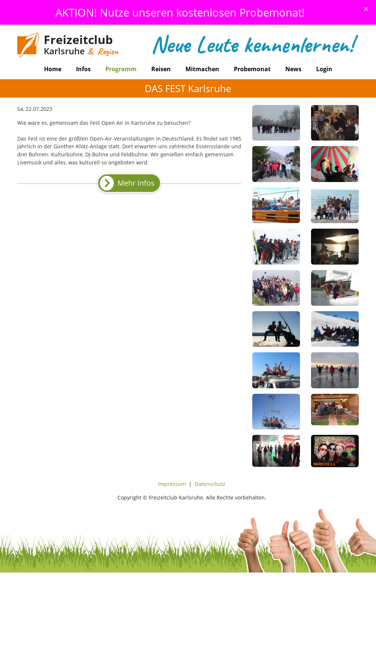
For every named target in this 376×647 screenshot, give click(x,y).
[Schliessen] (366, 9)
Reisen (161, 69)
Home (52, 69)
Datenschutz (210, 483)
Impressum (172, 483)
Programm (121, 69)
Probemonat (252, 69)
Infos (83, 69)
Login (324, 69)
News (293, 69)
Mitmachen (202, 69)
